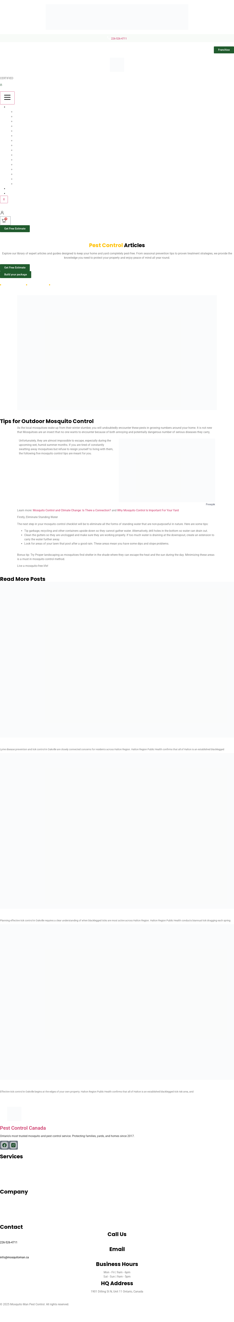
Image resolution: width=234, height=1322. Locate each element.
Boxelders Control (29, 150)
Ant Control (24, 121)
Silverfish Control (29, 174)
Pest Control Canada (23, 1128)
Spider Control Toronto (33, 136)
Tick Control (25, 116)
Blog (12, 188)
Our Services (18, 107)
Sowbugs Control (29, 164)
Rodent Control (27, 131)
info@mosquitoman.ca (14, 1257)
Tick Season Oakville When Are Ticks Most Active (66, 915)
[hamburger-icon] (7, 97)
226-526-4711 (119, 38)
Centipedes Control (30, 155)
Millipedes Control (30, 160)
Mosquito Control (29, 112)
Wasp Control (26, 140)
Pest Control (25, 145)
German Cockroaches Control (38, 179)
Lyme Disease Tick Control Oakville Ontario (59, 744)
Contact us (17, 193)
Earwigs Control (28, 184)
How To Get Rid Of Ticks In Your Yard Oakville (61, 1087)
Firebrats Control (28, 169)
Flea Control (25, 126)
